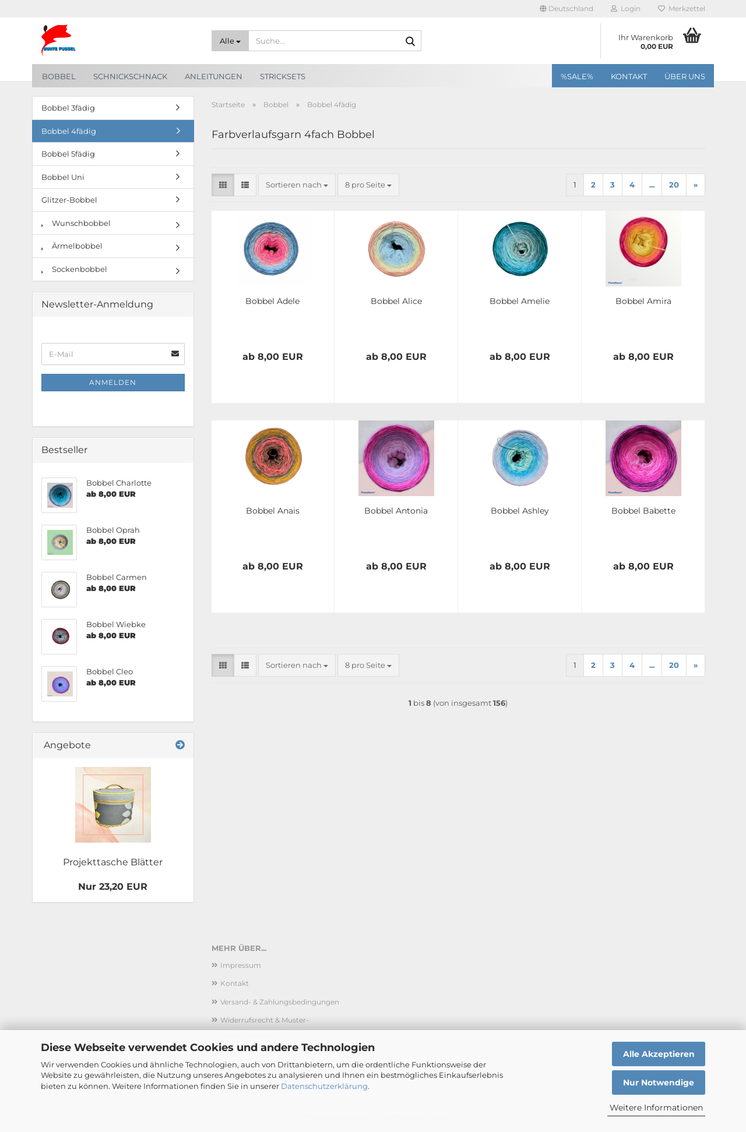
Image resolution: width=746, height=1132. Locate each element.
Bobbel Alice (396, 301)
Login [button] (626, 8)
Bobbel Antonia (396, 510)
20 (674, 184)
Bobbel (59, 76)
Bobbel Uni (63, 177)
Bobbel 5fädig (68, 153)
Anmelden (112, 382)
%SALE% (577, 76)
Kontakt (629, 76)
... (651, 184)
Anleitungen (213, 76)
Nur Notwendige (658, 1082)
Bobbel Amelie (520, 301)
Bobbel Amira (643, 301)
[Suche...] (230, 40)
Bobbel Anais (273, 510)
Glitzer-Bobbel (69, 199)
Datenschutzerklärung (324, 1086)
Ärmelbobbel (72, 245)
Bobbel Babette (643, 510)
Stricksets (282, 76)
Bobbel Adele (272, 301)
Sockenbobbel (74, 269)
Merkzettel (681, 8)
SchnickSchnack (130, 76)
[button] (566, 8)
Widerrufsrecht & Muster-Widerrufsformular (264, 1028)
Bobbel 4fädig (68, 131)
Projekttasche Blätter (113, 862)
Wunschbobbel (76, 223)
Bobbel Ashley (520, 510)
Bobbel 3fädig (68, 107)
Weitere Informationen (656, 1107)
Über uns (684, 76)
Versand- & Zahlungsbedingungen (279, 1001)
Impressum (240, 965)
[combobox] (297, 185)
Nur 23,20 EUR (112, 886)
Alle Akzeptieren (659, 1054)
